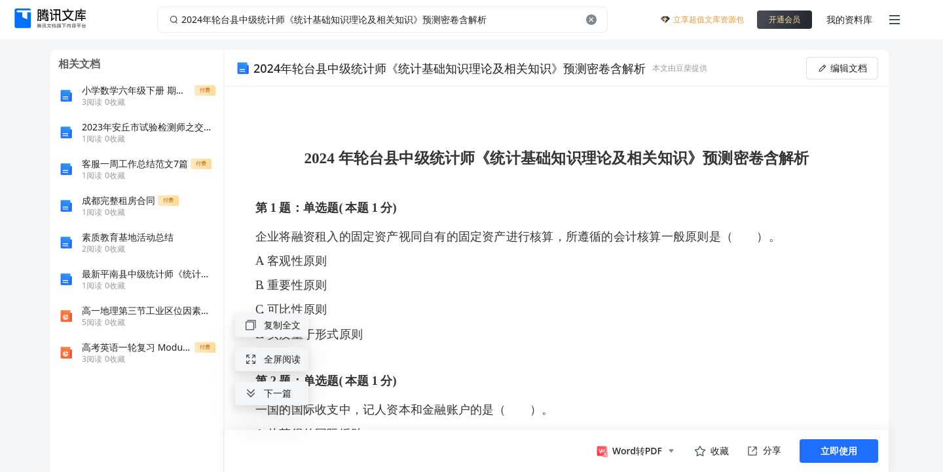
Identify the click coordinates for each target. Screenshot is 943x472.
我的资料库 (849, 19)
